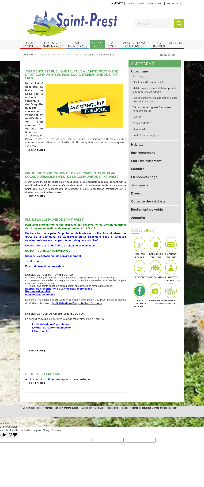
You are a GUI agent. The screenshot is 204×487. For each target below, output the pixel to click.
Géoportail (138, 122)
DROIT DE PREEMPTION (43, 377)
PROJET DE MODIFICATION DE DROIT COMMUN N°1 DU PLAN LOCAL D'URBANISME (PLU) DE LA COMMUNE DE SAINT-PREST (74, 178)
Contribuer (106, 414)
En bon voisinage (144, 170)
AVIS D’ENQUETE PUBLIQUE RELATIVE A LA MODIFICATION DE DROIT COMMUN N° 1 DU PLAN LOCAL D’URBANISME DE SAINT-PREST (74, 82)
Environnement (142, 145)
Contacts (119, 414)
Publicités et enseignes (145, 128)
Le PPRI (137, 110)
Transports (139, 178)
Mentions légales (73, 414)
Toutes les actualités (161, 414)
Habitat (136, 137)
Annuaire (138, 210)
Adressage (139, 69)
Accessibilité (132, 414)
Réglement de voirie (146, 202)
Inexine (145, 414)
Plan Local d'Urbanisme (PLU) (99, 58)
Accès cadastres (142, 116)
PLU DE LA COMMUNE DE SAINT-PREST (55, 223)
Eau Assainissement (146, 154)
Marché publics (91, 414)
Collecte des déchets (146, 194)
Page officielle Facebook (185, 414)
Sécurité (137, 162)
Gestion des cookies (52, 414)
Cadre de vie (59, 58)
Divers (136, 186)
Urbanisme (74, 58)
